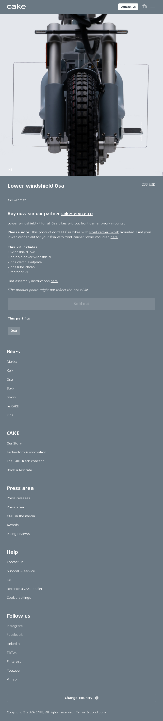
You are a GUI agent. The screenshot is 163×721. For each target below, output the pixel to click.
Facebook (15, 635)
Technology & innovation (26, 452)
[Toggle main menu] (152, 7)
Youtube (13, 670)
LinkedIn (13, 644)
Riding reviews (18, 534)
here (114, 237)
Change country (82, 697)
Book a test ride (19, 470)
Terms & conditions (91, 712)
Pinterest (14, 661)
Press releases (18, 498)
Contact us (128, 6)
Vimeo (12, 679)
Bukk (11, 388)
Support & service (21, 571)
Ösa (10, 379)
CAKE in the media (21, 516)
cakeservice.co (77, 213)
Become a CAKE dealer (25, 589)
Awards (13, 525)
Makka (12, 361)
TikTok (12, 652)
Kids (10, 415)
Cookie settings (19, 597)
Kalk (10, 370)
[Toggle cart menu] (144, 7)
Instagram (15, 626)
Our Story (14, 443)
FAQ (10, 580)
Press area (15, 507)
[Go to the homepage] (16, 7)
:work (11, 397)
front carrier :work (104, 232)
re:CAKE (13, 406)
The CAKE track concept (25, 461)
